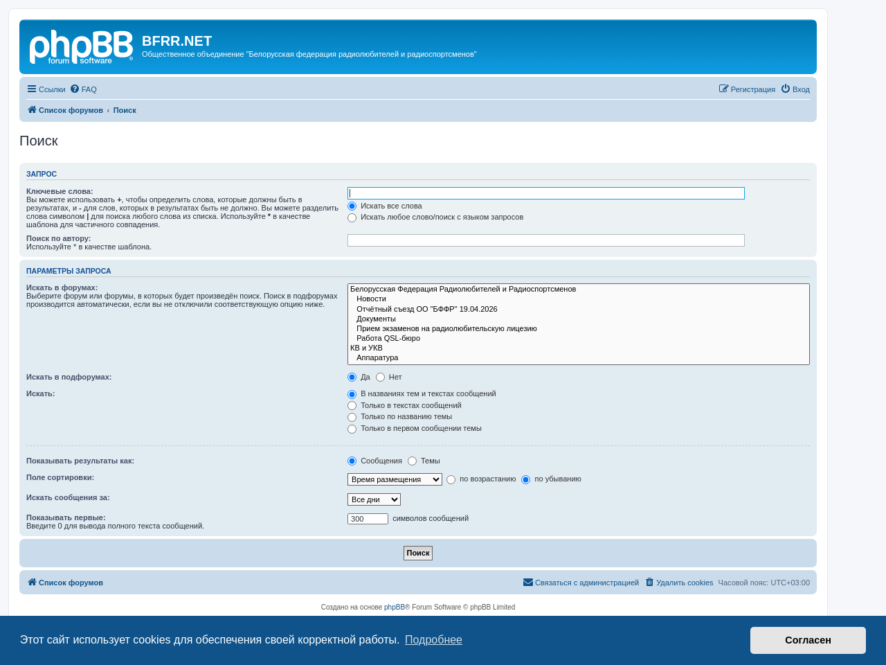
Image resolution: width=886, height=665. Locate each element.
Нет (389, 377)
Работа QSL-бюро (578, 339)
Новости (578, 299)
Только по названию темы (399, 416)
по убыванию (551, 479)
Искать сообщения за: (68, 497)
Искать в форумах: (62, 287)
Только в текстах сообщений (404, 405)
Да (358, 377)
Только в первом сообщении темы (414, 428)
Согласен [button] (808, 640)
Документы (578, 319)
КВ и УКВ (578, 348)
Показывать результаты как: (80, 460)
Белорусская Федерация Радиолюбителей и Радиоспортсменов (578, 289)
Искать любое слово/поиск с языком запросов (435, 217)
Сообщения (374, 460)
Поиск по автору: (58, 238)
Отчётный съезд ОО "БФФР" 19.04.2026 (578, 309)
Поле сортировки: (60, 477)
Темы (424, 460)
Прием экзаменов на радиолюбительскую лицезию (578, 329)
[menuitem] (83, 89)
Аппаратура (578, 358)
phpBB (394, 607)
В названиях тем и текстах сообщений (421, 393)
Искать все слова (384, 206)
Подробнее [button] (433, 640)
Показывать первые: (66, 517)
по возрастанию (481, 479)
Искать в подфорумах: (69, 377)
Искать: (40, 393)
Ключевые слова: (59, 191)
